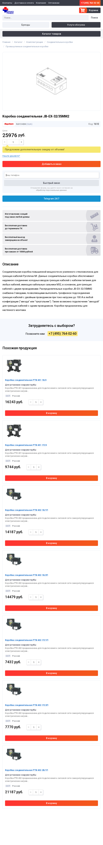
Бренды (25, 25)
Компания (41, 3)
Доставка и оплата (24, 3)
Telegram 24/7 (51, 198)
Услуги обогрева (76, 25)
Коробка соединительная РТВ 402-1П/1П (26, 640)
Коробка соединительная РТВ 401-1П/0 (26, 445)
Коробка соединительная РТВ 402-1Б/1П (26, 510)
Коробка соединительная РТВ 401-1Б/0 (25, 380)
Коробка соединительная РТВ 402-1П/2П (26, 705)
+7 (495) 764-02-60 (90, 3)
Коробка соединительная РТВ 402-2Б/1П (26, 770)
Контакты (7, 3)
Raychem (14, 124)
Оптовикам (53, 3)
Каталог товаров (51, 34)
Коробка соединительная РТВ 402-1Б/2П (26, 575)
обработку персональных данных (51, 190)
